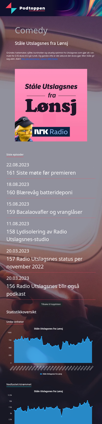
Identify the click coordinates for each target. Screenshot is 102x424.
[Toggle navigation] (93, 8)
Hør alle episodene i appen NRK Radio (39, 58)
